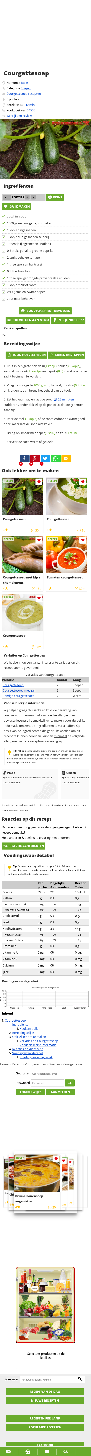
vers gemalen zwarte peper (26, 292)
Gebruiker (23, 1073)
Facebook (45, 1445)
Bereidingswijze (23, 1033)
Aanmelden (60, 1092)
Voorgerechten (35, 1064)
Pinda (9, 773)
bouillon (74, 385)
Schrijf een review (19, 116)
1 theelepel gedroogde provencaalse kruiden (38, 278)
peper (46, 433)
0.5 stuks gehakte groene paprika (30, 251)
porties (14, 99)
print (55, 197)
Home (4, 1064)
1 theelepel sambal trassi (24, 264)
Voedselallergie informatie (38, 1045)
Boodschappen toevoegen (45, 311)
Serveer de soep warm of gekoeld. (30, 442)
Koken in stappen (66, 355)
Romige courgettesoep (19, 696)
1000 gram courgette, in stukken (29, 223)
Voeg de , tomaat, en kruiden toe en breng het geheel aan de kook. (45, 388)
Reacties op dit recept (27, 1049)
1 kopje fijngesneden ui (23, 230)
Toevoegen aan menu (28, 320)
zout (68, 433)
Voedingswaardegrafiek (36, 1057)
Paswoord (23, 1083)
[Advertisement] (45, 39)
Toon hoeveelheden (26, 355)
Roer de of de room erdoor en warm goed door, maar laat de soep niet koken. (44, 421)
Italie (24, 83)
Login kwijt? (30, 1092)
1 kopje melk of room (22, 285)
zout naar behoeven (21, 299)
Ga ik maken (16, 207)
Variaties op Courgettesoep (39, 1041)
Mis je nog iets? (68, 320)
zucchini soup (16, 216)
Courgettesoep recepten (23, 94)
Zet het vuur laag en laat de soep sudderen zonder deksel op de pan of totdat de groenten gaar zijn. (44, 404)
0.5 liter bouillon (18, 271)
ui (49, 366)
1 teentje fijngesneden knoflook (29, 244)
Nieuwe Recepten (45, 1401)
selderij (69, 366)
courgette (34, 385)
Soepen (26, 88)
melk (28, 419)
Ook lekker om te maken (29, 1037)
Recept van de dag (45, 1392)
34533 (31, 110)
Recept (17, 1064)
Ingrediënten (21, 1025)
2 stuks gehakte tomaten (24, 257)
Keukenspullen (30, 1029)
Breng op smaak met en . (42, 433)
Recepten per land (45, 1418)
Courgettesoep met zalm (20, 690)
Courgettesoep (13, 685)
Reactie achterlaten (23, 846)
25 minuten (63, 399)
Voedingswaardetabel (27, 1053)
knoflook (28, 371)
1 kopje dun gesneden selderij (28, 237)
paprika (55, 371)
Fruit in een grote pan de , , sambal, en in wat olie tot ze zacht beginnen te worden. (45, 371)
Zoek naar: (12, 1379)
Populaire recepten (45, 1427)
